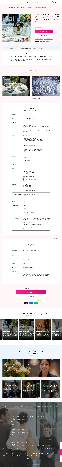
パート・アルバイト (38, 24)
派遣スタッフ (53, 448)
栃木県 (13, 419)
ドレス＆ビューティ (43, 4)
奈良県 (34, 435)
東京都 (13, 411)
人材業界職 (39, 408)
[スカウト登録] (52, 2)
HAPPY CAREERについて (17, 453)
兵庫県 (29, 411)
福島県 (37, 416)
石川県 (13, 429)
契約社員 (19, 448)
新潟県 (23, 426)
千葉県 (24, 422)
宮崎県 (43, 445)
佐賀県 (33, 445)
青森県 (28, 416)
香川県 (13, 442)
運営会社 (18, 455)
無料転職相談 (44, 35)
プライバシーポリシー (6, 455)
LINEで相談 (48, 38)
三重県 (18, 432)
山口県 (23, 439)
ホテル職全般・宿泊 (14, 4)
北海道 (13, 416)
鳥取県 (28, 439)
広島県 (13, 439)
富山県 (23, 429)
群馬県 (18, 419)
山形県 (42, 416)
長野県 (18, 426)
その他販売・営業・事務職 (30, 408)
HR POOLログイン (33, 455)
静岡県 (28, 432)
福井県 (18, 429)
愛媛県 (22, 442)
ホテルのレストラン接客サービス (47, 24)
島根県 (32, 439)
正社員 (13, 448)
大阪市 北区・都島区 (38, 26)
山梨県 (13, 426)
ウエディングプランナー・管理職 (25, 4)
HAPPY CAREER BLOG (38, 453)
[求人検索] (56, 2)
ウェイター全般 (35, 4)
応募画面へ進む (43, 31)
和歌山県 (39, 435)
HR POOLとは (25, 455)
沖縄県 (48, 445)
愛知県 (23, 411)
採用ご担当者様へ (48, 453)
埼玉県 (29, 422)
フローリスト (51, 4)
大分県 (28, 445)
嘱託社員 (46, 448)
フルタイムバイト (31, 448)
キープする (40, 38)
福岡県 (39, 411)
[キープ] (59, 2)
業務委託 (13, 450)
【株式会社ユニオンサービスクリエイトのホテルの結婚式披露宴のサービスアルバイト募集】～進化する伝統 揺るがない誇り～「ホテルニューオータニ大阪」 (43, 334)
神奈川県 (19, 422)
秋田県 (23, 416)
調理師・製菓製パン (5, 4)
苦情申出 (13, 455)
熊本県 (18, 445)
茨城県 (23, 419)
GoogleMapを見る (31, 179)
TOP (2, 453)
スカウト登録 (7, 453)
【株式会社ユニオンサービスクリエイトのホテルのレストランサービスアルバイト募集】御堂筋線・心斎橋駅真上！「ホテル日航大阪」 (10, 334)
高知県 (27, 442)
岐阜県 (23, 432)
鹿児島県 (38, 445)
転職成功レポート (28, 453)
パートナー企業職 (59, 4)
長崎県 (23, 445)
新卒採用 (24, 448)
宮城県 (18, 416)
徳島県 (18, 442)
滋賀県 (29, 435)
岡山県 (18, 439)
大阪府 (55, 24)
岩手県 (33, 416)
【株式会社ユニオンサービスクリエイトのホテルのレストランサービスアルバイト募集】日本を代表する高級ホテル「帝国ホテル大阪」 (26, 334)
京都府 (34, 411)
